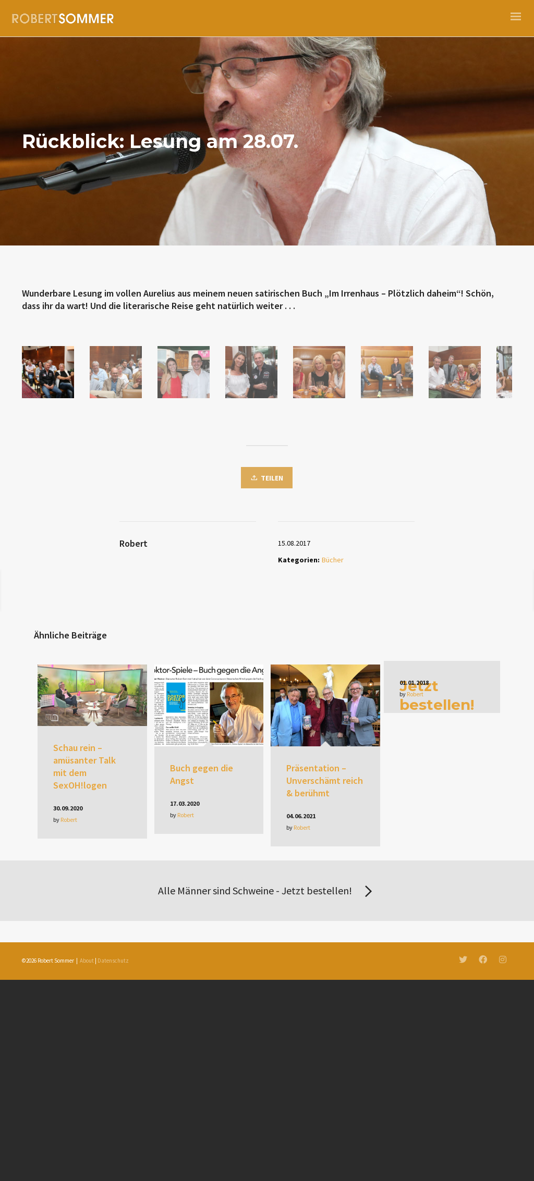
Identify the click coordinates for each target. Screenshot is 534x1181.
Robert (68, 1143)
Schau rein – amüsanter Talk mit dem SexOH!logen (84, 1089)
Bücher (333, 883)
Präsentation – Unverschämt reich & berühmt (324, 1103)
